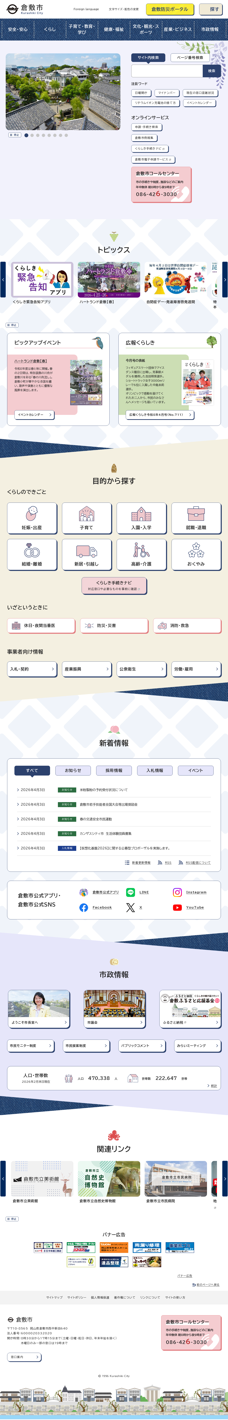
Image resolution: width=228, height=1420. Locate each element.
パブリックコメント (135, 1046)
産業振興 (73, 669)
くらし (50, 29)
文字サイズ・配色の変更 (124, 9)
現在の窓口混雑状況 (200, 92)
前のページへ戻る (208, 1285)
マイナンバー (166, 92)
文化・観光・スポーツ (146, 29)
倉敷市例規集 (144, 137)
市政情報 (210, 29)
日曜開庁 (141, 92)
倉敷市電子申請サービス (153, 159)
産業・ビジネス (178, 29)
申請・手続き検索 (146, 127)
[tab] (26, 135)
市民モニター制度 (23, 1046)
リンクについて (150, 1298)
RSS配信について (198, 862)
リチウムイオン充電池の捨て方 (155, 102)
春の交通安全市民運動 (96, 819)
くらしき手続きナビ (150, 148)
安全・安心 (18, 29)
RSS (168, 862)
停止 (16, 135)
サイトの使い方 (175, 1298)
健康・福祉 (114, 29)
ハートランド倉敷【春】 (30, 361)
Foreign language (86, 9)
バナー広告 (184, 1276)
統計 (214, 1086)
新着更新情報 (141, 862)
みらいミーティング (191, 1046)
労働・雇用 (183, 669)
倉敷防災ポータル (170, 9)
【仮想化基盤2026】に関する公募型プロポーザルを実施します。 (125, 848)
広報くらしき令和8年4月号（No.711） (156, 414)
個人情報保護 (100, 1298)
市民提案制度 (76, 1046)
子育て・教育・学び (82, 29)
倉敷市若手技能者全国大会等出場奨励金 (109, 804)
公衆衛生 (128, 669)
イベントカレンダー (199, 102)
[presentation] (26, 135)
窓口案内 (17, 1357)
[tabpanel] (176, 71)
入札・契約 (19, 669)
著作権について (124, 1298)
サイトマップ (54, 1298)
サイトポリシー (76, 1298)
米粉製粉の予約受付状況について (104, 789)
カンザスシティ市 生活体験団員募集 (105, 833)
